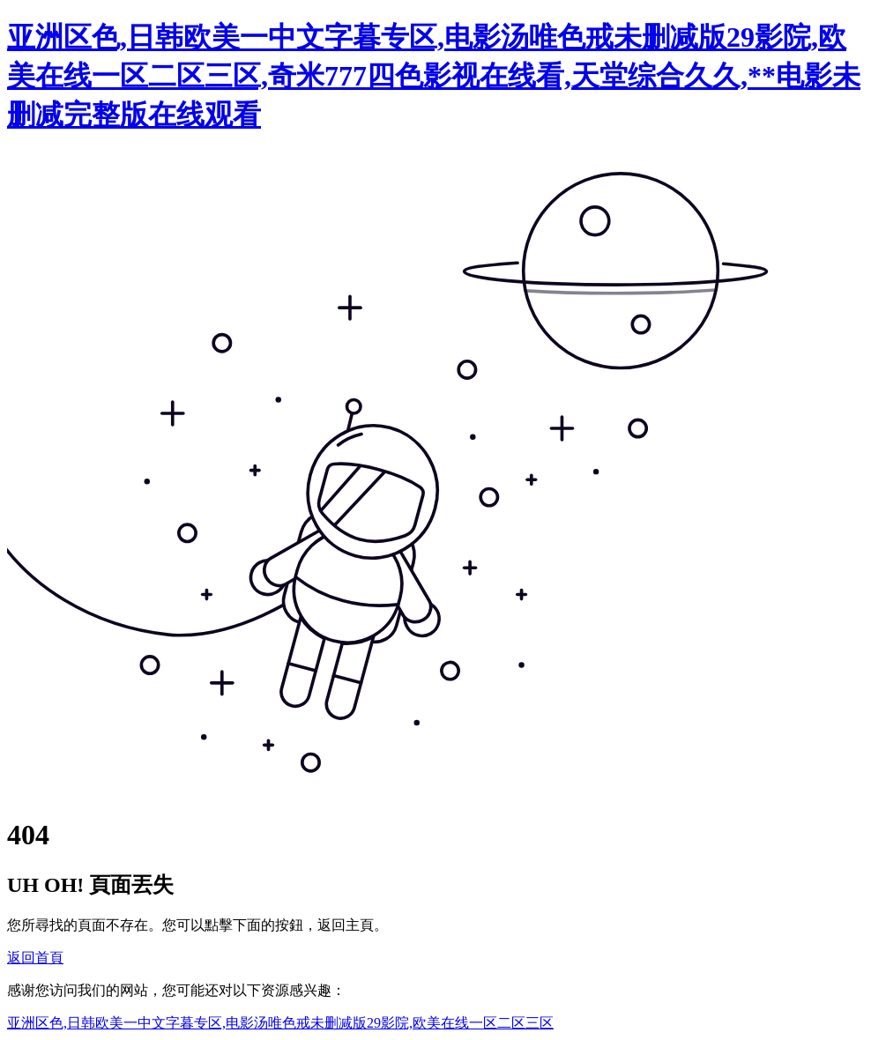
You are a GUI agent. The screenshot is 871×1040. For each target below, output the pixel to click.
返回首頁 (35, 957)
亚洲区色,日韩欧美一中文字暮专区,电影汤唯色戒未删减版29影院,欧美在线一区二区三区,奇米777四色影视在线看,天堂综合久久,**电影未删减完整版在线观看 (433, 75)
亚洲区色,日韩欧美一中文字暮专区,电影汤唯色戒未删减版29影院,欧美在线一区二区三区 (280, 1022)
